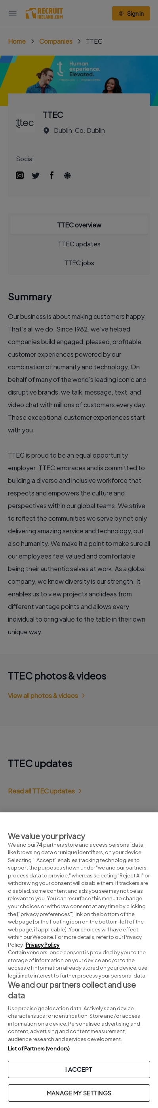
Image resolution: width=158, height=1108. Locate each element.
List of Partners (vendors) (39, 1048)
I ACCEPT (78, 1069)
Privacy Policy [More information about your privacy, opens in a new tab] (42, 945)
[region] (79, 960)
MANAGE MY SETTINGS (79, 1093)
